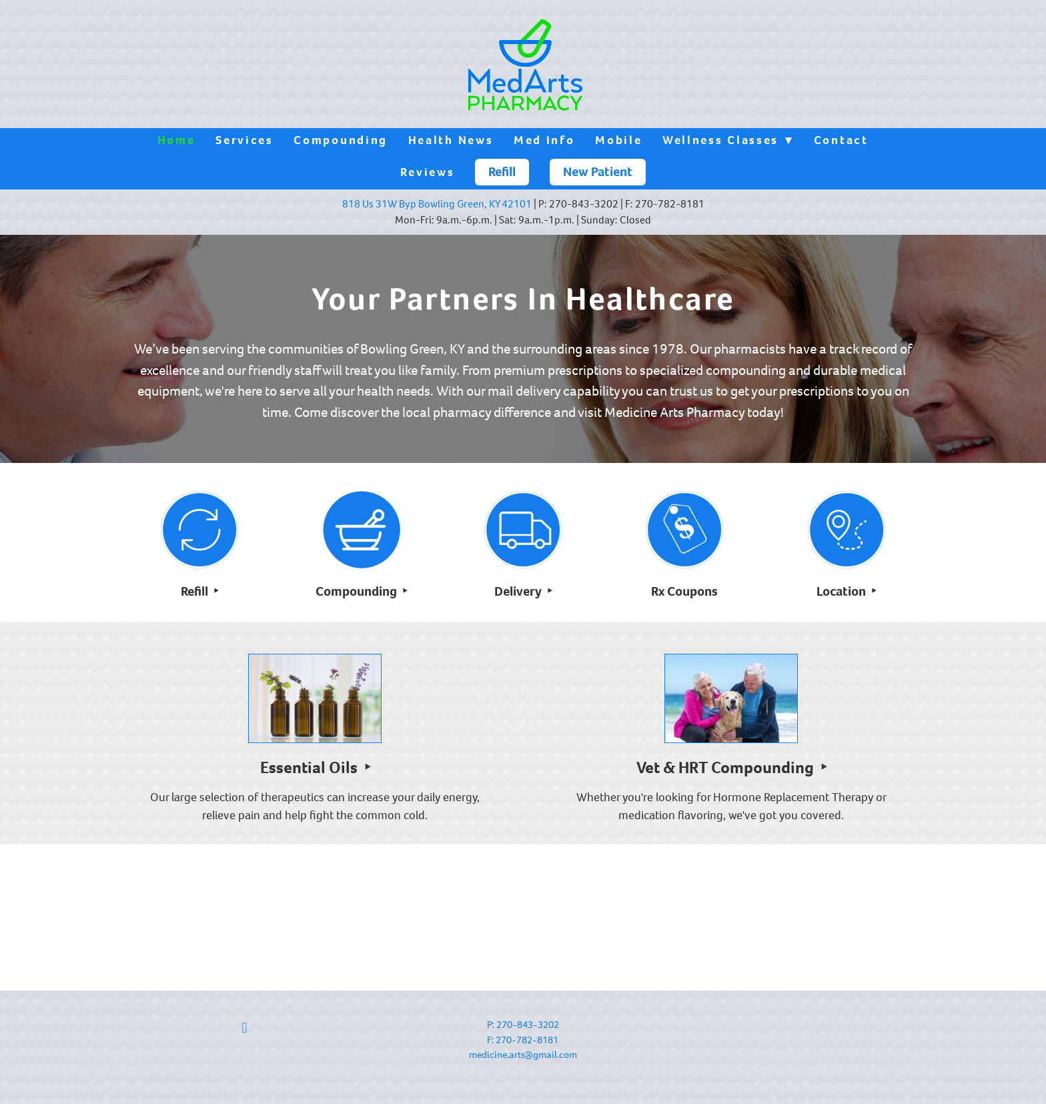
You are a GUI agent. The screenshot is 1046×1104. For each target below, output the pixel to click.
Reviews (427, 172)
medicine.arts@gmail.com (523, 1054)
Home (176, 140)
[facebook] (244, 1028)
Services (244, 140)
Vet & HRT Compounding (726, 767)
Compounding (341, 140)
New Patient (597, 172)
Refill (502, 172)
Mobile (618, 140)
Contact (841, 140)
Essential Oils (310, 767)
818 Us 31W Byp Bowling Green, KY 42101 (437, 204)
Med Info (544, 140)
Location (843, 591)
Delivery (519, 591)
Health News (451, 140)
